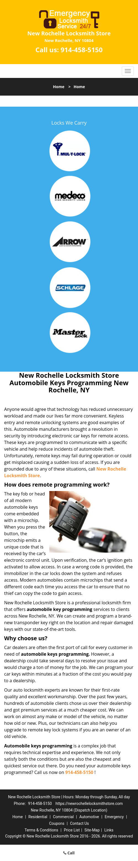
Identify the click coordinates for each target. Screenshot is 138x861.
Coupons (56, 823)
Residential (37, 817)
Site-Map (92, 830)
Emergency (114, 817)
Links (108, 830)
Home (58, 86)
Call (69, 852)
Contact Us (79, 823)
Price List (72, 830)
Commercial (63, 817)
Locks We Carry (68, 122)
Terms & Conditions (41, 830)
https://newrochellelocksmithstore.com (89, 803)
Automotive (89, 817)
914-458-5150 (82, 49)
